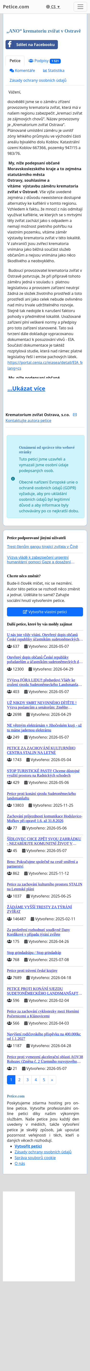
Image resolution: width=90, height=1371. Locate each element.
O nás (20, 1253)
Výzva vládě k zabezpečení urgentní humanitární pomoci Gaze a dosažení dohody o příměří (39, 652)
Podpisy (44, 150)
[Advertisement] (45, 66)
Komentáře (22, 160)
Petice (15, 150)
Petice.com (16, 6)
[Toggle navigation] (80, 7)
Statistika (54, 160)
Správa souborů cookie (35, 1247)
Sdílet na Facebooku (30, 134)
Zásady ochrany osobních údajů (38, 170)
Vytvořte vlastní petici (45, 701)
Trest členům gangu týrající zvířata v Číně (42, 637)
